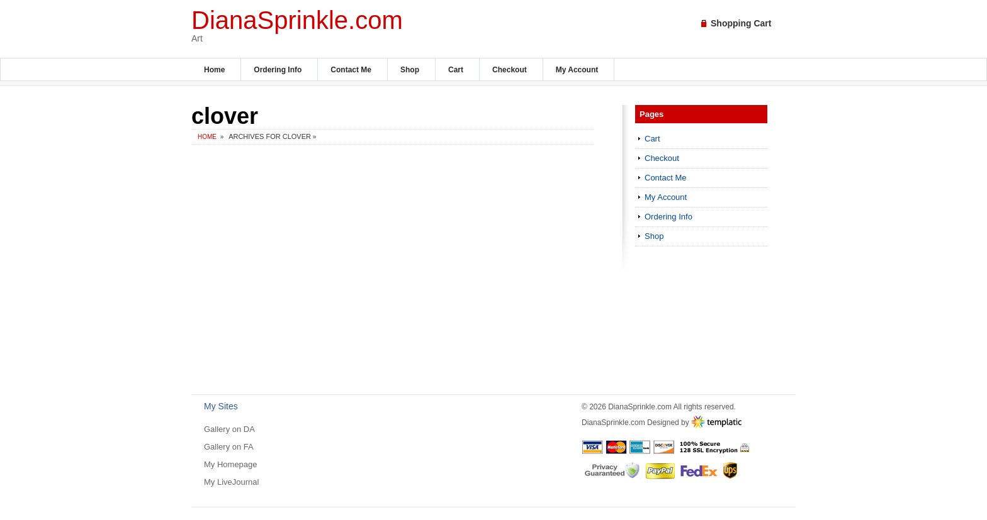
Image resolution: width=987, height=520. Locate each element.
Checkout (509, 69)
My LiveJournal (231, 482)
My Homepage (230, 464)
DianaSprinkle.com (297, 20)
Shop (409, 69)
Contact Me (350, 69)
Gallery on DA (229, 429)
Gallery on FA (229, 446)
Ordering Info (278, 69)
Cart (455, 69)
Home (214, 69)
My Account (577, 69)
